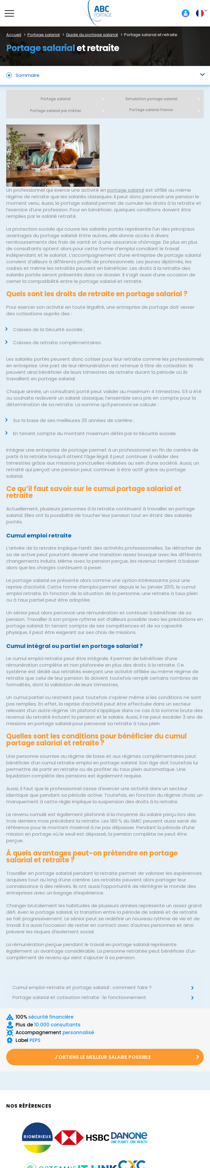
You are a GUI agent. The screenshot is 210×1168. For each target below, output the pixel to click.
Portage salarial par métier (55, 110)
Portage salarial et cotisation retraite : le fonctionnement (79, 997)
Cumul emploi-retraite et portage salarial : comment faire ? (82, 987)
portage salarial (125, 190)
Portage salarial (56, 98)
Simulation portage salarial (151, 98)
